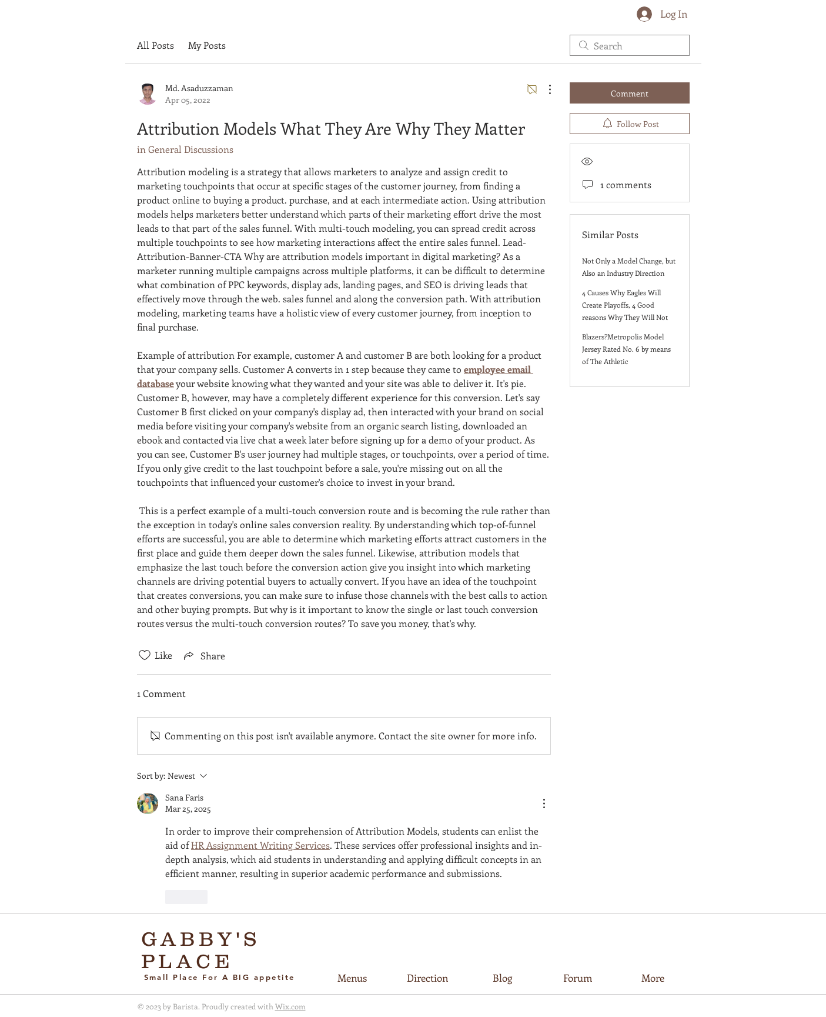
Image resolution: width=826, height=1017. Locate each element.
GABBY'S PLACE (201, 950)
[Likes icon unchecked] (144, 655)
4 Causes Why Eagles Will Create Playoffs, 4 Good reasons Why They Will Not (625, 305)
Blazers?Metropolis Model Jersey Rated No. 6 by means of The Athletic (626, 349)
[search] (630, 45)
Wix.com (290, 1006)
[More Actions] (544, 89)
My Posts (207, 45)
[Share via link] (203, 655)
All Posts (155, 45)
